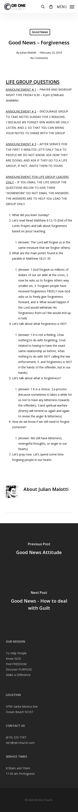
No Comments (39, 58)
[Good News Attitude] (39, 549)
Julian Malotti (28, 52)
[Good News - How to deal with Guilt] (39, 601)
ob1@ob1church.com (20, 743)
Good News (40, 32)
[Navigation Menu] (65, 6)
